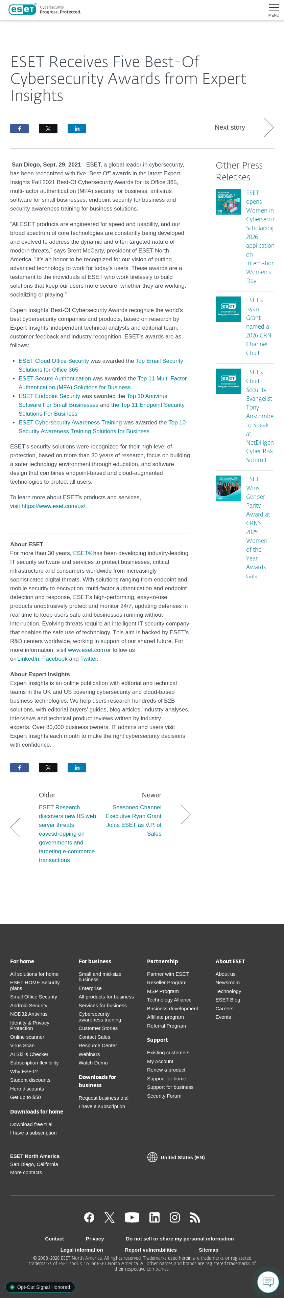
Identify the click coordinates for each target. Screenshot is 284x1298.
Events (223, 1017)
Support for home (166, 1078)
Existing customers (168, 1052)
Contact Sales (94, 1037)
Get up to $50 (25, 1097)
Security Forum (164, 1096)
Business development (172, 1008)
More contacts (26, 1172)
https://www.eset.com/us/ (53, 506)
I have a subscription (33, 1133)
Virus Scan (22, 1045)
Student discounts (30, 1080)
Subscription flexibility (34, 1062)
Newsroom (228, 982)
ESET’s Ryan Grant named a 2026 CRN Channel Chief (258, 327)
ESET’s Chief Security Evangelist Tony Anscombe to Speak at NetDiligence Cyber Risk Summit (263, 417)
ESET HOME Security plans (35, 985)
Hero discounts (27, 1089)
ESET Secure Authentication (55, 378)
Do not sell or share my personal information (180, 1238)
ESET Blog (228, 1000)
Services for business (103, 1005)
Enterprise (90, 988)
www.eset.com (86, 650)
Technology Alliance (169, 1000)
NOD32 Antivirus (29, 1014)
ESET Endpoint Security (49, 396)
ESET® (82, 553)
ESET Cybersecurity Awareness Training (70, 422)
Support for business (170, 1087)
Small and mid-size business (100, 977)
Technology (228, 991)
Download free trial (31, 1124)
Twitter (88, 659)
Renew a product (166, 1070)
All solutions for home (34, 974)
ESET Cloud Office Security (54, 361)
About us (226, 974)
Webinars (89, 1054)
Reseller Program (167, 982)
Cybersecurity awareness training (100, 1016)
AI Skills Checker (29, 1054)
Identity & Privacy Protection (29, 1025)
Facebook (55, 659)
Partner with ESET (168, 974)
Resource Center (98, 1045)
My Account (160, 1061)
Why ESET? (24, 1071)
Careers (225, 1008)
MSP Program (163, 991)
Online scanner (27, 1037)
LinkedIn (28, 659)
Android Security (28, 1005)
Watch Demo (93, 1062)
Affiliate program (165, 1017)
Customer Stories (98, 1028)
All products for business (106, 996)
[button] (271, 10)
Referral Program (166, 1026)
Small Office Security (33, 996)
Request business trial (104, 1098)
